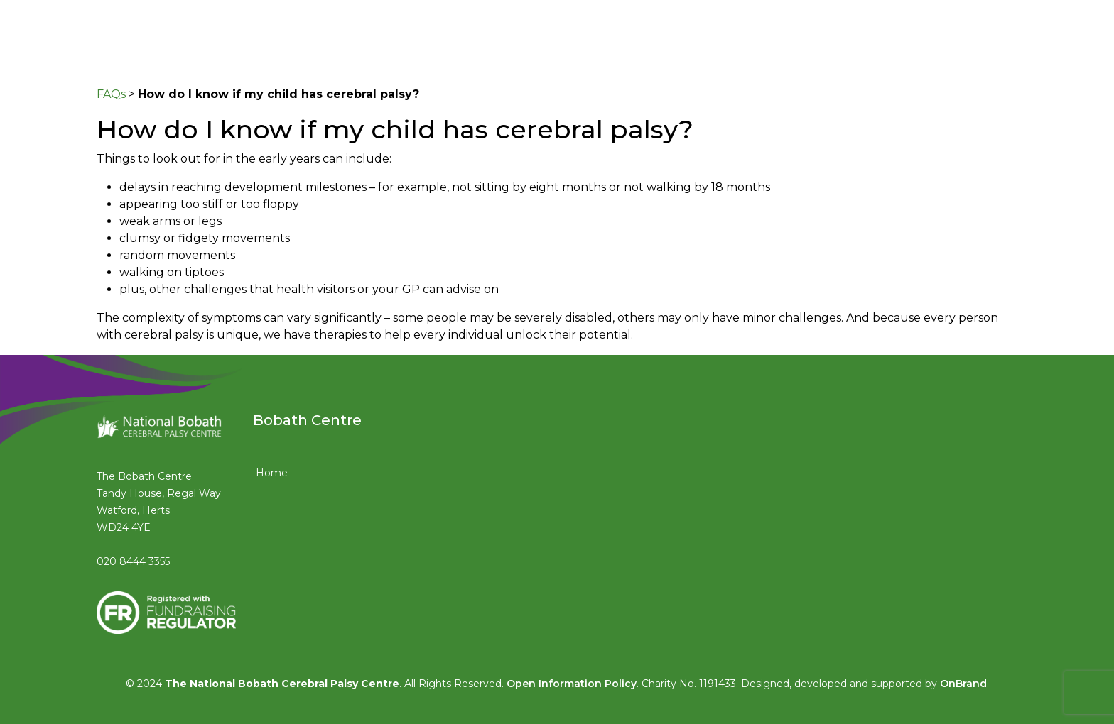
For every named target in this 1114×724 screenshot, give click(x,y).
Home (272, 472)
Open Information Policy (572, 683)
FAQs (111, 94)
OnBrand (963, 683)
